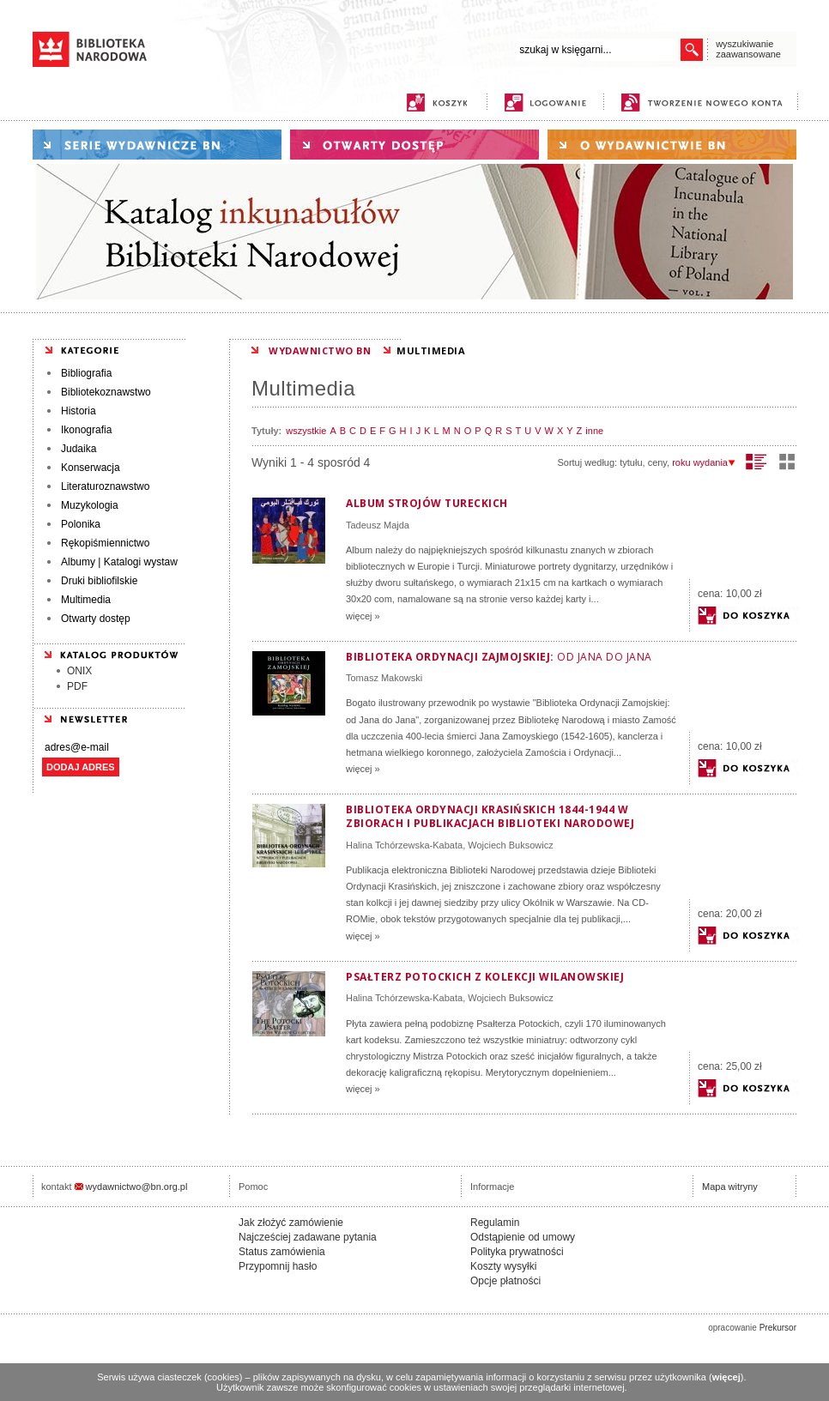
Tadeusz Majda (377, 525)
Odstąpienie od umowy (522, 1237)
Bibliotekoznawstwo (106, 392)
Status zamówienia (282, 1252)
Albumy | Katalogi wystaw (119, 562)
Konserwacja (90, 468)
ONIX (79, 671)
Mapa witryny (730, 1186)
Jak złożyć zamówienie (291, 1223)
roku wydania (703, 462)
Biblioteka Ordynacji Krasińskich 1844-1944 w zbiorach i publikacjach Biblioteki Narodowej (490, 816)
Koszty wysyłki (503, 1266)
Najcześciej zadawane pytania (308, 1237)
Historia (78, 411)
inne (594, 431)
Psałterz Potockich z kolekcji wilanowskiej (485, 976)
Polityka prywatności (517, 1252)
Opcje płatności (505, 1281)
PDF (77, 686)
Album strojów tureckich (427, 503)
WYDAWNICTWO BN (320, 350)
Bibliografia (86, 373)
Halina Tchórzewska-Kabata (404, 845)
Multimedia (86, 600)
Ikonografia (86, 430)
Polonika (80, 524)
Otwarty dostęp (95, 619)
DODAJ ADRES (80, 767)
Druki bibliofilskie (99, 581)
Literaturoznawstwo (105, 486)
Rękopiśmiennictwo (105, 543)
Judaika (78, 449)
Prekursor (777, 1327)
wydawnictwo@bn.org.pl (137, 1186)
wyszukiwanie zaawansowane (748, 49)
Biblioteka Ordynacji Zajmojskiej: (499, 656)
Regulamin (494, 1223)
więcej (726, 1377)
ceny (657, 462)
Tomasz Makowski (384, 678)
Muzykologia (89, 505)
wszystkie (306, 431)
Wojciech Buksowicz (510, 845)
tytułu (631, 462)
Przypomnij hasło (278, 1266)
